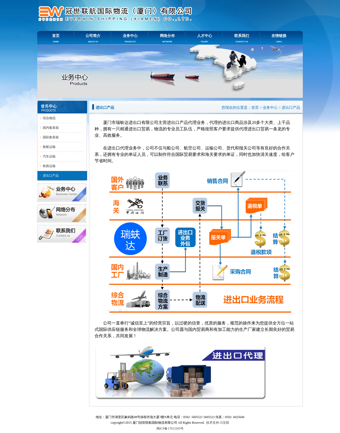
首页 (56, 38)
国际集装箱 (51, 137)
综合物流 (49, 118)
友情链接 (279, 38)
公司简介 (93, 38)
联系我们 (242, 38)
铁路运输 (49, 166)
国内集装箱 (51, 128)
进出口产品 (51, 175)
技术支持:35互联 (217, 422)
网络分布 (167, 38)
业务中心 (130, 38)
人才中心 (204, 38)
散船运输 (49, 147)
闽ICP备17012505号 (170, 428)
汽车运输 (49, 156)
